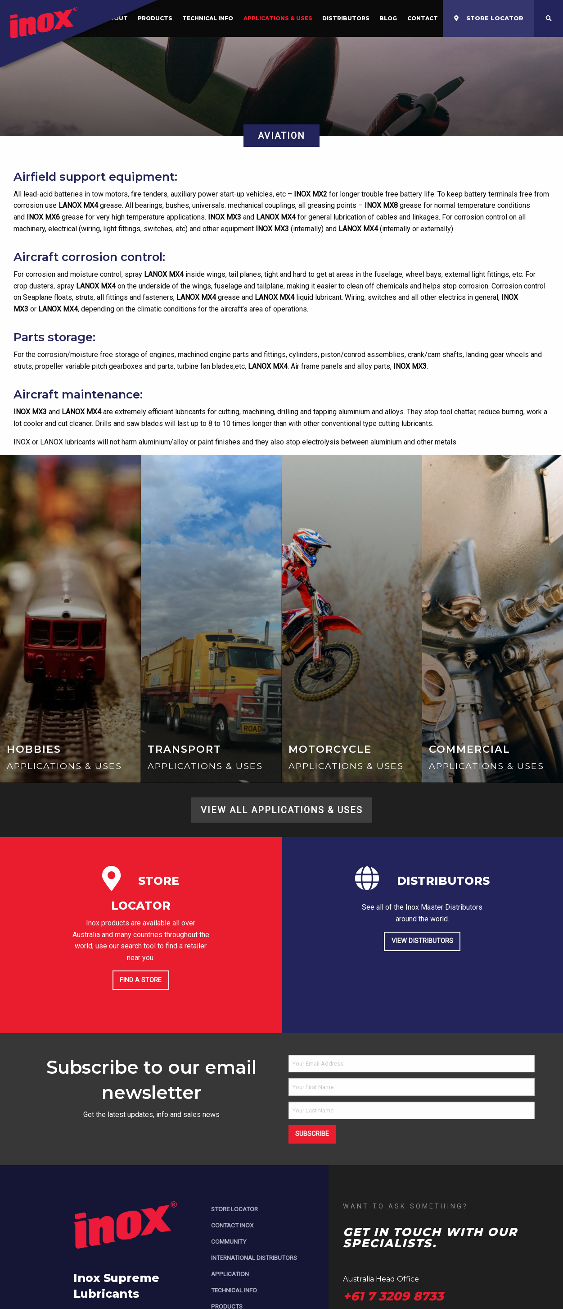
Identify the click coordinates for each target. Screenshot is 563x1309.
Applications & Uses (277, 18)
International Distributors (254, 1257)
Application (230, 1273)
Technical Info (207, 18)
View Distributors (422, 941)
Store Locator (234, 1209)
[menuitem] (207, 18)
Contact (422, 18)
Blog (388, 18)
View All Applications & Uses (282, 810)
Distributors (345, 18)
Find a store (141, 980)
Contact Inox (232, 1225)
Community (228, 1241)
